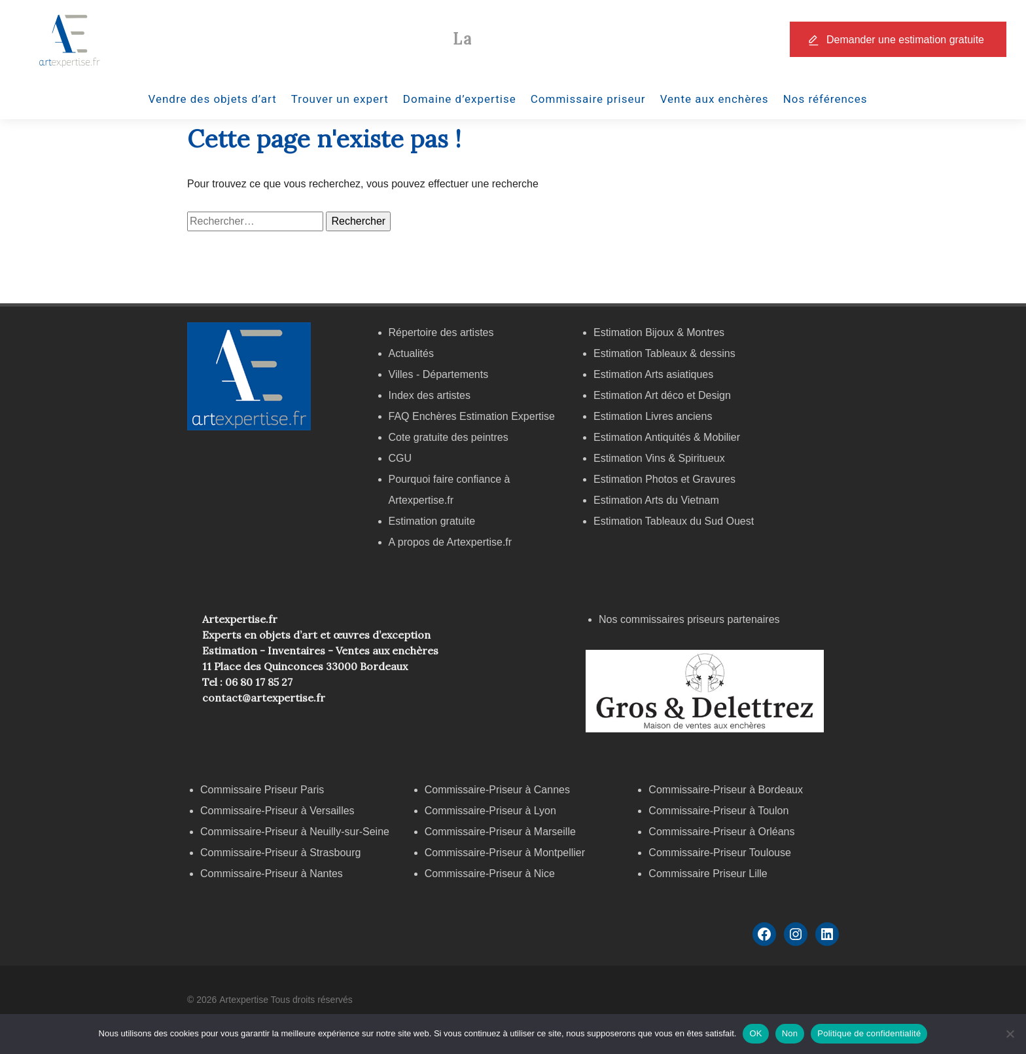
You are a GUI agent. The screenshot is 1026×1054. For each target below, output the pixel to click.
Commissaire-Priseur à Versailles (277, 810)
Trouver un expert (340, 98)
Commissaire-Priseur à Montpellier (505, 852)
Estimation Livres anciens (652, 416)
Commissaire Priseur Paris (262, 789)
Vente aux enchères (714, 98)
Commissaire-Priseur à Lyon (490, 810)
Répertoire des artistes (441, 332)
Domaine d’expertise (459, 98)
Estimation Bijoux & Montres (658, 332)
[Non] (1009, 1033)
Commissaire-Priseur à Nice (490, 873)
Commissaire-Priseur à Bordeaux (725, 789)
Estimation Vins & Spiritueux (659, 458)
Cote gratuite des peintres (448, 437)
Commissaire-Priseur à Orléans (721, 831)
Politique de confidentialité (869, 1033)
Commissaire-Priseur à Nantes (271, 873)
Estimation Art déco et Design (662, 395)
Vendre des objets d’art (213, 98)
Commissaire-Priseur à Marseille (500, 831)
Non (790, 1033)
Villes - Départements (439, 374)
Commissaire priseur (588, 98)
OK (755, 1033)
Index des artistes (429, 395)
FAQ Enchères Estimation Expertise (472, 416)
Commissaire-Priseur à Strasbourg (282, 852)
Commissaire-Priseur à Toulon (718, 810)
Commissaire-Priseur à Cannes (499, 789)
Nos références (825, 98)
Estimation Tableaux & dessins (664, 353)
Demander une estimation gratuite (905, 39)
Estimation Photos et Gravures (664, 479)
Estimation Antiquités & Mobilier (666, 437)
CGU (400, 458)
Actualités (411, 353)
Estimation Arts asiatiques (653, 374)
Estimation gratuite (432, 521)
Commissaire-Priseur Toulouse (719, 852)
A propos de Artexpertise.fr (450, 542)
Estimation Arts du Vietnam (656, 500)
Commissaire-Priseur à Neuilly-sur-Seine (294, 831)
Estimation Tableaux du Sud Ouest (673, 521)
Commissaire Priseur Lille (707, 873)
